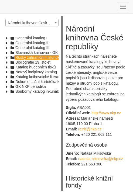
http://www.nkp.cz (106, 113)
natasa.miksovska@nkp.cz (100, 159)
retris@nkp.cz (89, 129)
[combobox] (32, 22)
